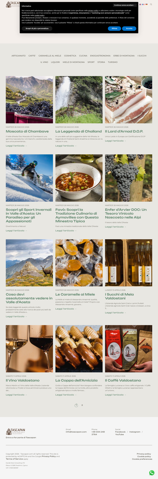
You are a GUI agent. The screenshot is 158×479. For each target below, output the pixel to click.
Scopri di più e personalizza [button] (37, 28)
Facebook (120, 432)
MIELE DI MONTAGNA (74, 62)
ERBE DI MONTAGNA (124, 56)
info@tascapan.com (76, 432)
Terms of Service (14, 459)
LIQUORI (55, 62)
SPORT (91, 62)
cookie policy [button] (39, 15)
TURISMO (113, 62)
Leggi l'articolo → (16, 145)
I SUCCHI (142, 56)
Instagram (134, 432)
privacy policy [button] (93, 11)
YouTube (119, 434)
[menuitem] (140, 4)
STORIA (101, 62)
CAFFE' (32, 56)
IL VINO (44, 62)
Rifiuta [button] (114, 28)
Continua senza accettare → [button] (125, 5)
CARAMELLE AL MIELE (50, 56)
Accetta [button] (129, 28)
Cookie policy (144, 456)
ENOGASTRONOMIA (100, 56)
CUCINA (83, 56)
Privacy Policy (49, 456)
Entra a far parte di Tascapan (21, 438)
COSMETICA (70, 56)
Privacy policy (144, 454)
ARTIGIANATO (19, 56)
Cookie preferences (142, 459)
